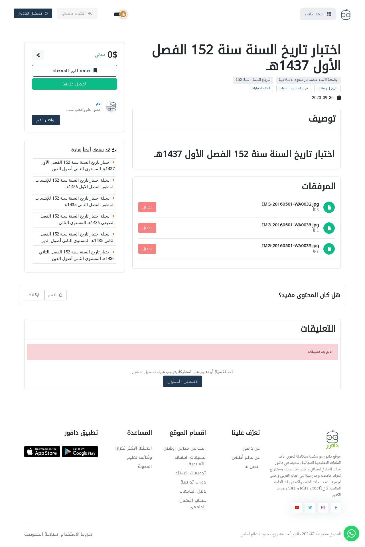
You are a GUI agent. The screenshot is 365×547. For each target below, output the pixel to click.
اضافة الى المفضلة (74, 71)
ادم (98, 104)
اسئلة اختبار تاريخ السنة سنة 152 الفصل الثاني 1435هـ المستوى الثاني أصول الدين (77, 237)
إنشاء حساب (77, 13)
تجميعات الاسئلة (190, 473)
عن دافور (251, 448)
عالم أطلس (249, 534)
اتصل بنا (252, 466)
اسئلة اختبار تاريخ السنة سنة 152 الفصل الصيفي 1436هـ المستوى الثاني (77, 219)
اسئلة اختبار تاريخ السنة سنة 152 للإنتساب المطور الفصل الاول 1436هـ (75, 183)
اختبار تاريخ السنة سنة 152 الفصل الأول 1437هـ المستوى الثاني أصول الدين (77, 165)
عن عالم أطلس (246, 457)
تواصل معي (46, 120)
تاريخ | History (327, 88)
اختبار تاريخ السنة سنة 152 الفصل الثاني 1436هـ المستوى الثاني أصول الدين (77, 255)
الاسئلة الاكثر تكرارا (133, 448)
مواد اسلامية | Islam (293, 88)
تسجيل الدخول (33, 13)
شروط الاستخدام (76, 534)
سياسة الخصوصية (41, 534)
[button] (38, 55)
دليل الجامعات (192, 491)
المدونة (145, 466)
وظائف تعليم (139, 457)
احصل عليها (74, 84)
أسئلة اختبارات (261, 88)
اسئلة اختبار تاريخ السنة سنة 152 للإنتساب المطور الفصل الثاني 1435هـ (75, 201)
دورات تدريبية (193, 482)
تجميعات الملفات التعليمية (190, 460)
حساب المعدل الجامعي (193, 503)
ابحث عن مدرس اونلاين (184, 448)
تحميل (147, 207)
